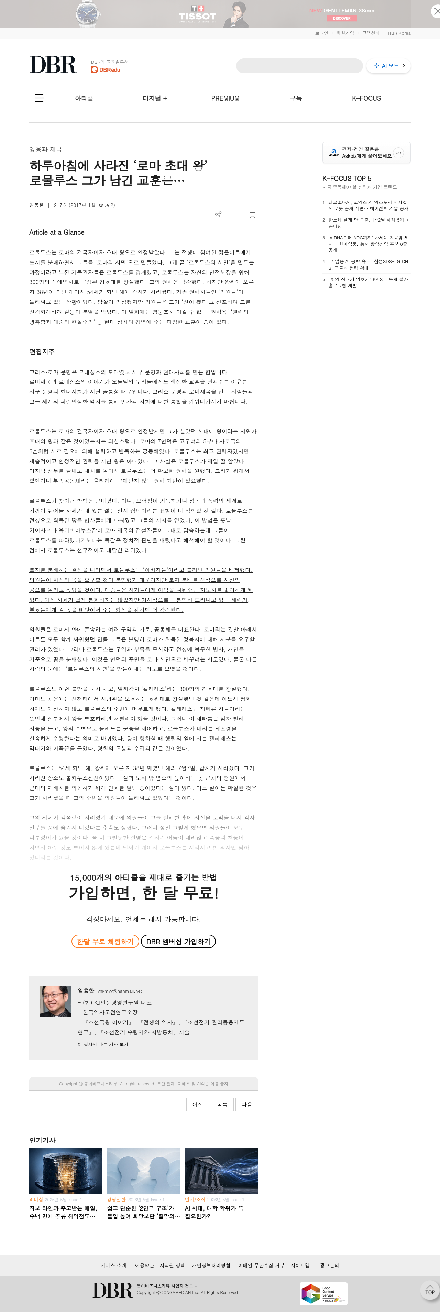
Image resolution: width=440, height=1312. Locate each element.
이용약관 (144, 1265)
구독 (296, 98)
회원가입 (345, 33)
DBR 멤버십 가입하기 (178, 941)
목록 (222, 1104)
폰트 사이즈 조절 (241, 215)
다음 (246, 1104)
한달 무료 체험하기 (105, 941)
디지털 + (155, 98)
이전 (197, 1104)
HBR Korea (399, 33)
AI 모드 (390, 65)
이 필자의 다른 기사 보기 (103, 1044)
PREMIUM (225, 98)
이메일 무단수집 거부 (261, 1265)
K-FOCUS (366, 98)
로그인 (321, 33)
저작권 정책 (172, 1265)
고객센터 (371, 33)
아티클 (84, 98)
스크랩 (252, 215)
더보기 (218, 214)
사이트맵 (300, 1265)
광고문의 (329, 1265)
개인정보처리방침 (211, 1265)
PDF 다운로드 (229, 215)
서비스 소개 (113, 1265)
